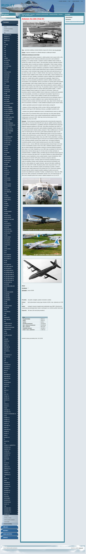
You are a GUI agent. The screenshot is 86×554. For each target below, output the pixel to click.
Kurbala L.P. (6, 431)
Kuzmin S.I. (6, 433)
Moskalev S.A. (7, 454)
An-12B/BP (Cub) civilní (9, 117)
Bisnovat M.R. (7, 350)
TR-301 (5, 331)
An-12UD (6, 150)
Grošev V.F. (6, 380)
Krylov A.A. (6, 427)
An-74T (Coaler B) (7, 268)
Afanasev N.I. (7, 36)
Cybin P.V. (6, 362)
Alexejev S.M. (7, 38)
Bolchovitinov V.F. (8, 354)
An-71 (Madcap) (7, 254)
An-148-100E (6, 295)
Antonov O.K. (7, 40)
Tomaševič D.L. (7, 500)
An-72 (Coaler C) (7, 258)
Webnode (81, 548)
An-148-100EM (7, 299)
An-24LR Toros (7, 172)
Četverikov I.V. (7, 366)
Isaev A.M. (6, 394)
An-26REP (6, 213)
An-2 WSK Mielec (7, 66)
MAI (5, 443)
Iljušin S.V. (6, 390)
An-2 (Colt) (6, 62)
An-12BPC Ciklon (7, 132)
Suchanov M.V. (7, 486)
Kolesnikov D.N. (7, 411)
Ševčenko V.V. (7, 492)
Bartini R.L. (6, 343)
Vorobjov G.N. (7, 513)
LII (4, 439)
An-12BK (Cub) (7, 121)
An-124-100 (6, 284)
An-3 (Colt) (6, 79)
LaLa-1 (5, 315)
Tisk (69, 1)
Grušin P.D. (6, 384)
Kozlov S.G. (6, 423)
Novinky (5, 530)
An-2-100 (6, 68)
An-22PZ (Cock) (7, 160)
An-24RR (5, 176)
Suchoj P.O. (6, 488)
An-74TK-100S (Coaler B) (9, 276)
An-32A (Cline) (7, 242)
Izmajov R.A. (6, 396)
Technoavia (6, 496)
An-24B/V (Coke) (7, 166)
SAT (4, 476)
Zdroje (5, 537)
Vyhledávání (5, 14)
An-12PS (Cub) (7, 142)
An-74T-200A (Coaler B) (9, 272)
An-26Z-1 (6, 221)
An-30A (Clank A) (7, 225)
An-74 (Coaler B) (7, 264)
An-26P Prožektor (8, 211)
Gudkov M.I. (6, 386)
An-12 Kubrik (7, 101)
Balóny (5, 26)
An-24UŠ (6, 187)
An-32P (5, 246)
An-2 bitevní (6, 64)
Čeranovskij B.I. (7, 364)
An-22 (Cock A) (7, 156)
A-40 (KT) (6, 58)
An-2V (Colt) (6, 77)
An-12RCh (6, 146)
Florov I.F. (6, 370)
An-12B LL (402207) (8, 119)
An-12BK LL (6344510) (8, 123)
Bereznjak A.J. (7, 346)
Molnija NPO (6, 451)
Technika (32, 14)
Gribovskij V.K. (7, 376)
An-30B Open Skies (8, 231)
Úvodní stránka (25, 14)
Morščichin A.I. (7, 452)
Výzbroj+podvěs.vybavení (9, 519)
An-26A (5, 193)
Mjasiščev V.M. (7, 449)
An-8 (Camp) (6, 85)
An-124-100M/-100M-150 (9, 286)
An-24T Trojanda (7, 185)
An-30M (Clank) (7, 236)
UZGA (5, 506)
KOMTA (5, 415)
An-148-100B (6, 293)
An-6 (5, 83)
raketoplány (6, 515)
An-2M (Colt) (6, 75)
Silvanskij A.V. (7, 482)
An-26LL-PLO (6, 205)
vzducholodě (6, 521)
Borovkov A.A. (7, 356)
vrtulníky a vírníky (7, 517)
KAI (4, 401)
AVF (4, 337)
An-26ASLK (6, 195)
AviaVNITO (6, 339)
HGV (5, 32)
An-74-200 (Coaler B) (8, 266)
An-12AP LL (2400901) (8, 111)
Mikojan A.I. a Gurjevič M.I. (10, 445)
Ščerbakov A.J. (7, 490)
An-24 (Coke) (6, 162)
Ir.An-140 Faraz (7, 311)
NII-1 (5, 460)
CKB (5, 360)
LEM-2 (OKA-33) (7, 319)
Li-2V (5, 321)
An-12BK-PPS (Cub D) (8, 128)
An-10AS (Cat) (7, 91)
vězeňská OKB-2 (7, 509)
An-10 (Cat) (6, 87)
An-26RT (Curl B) (7, 215)
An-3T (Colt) (6, 81)
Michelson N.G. (7, 447)
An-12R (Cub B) (7, 144)
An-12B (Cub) (7, 115)
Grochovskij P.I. (7, 382)
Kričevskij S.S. (7, 425)
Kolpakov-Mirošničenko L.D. (10, 413)
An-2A (5, 70)
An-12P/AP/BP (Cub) (8, 136)
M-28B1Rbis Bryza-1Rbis (9, 327)
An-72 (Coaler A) (7, 256)
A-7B (5, 46)
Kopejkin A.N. (7, 417)
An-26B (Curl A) (7, 197)
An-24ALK (6, 164)
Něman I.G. (6, 456)
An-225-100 (6, 307)
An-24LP (5, 168)
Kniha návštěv (7, 534)
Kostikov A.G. (7, 421)
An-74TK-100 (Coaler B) (9, 274)
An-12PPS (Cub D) (8, 140)
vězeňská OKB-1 (7, 507)
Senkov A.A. (6, 478)
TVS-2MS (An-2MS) (8, 335)
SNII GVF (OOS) (7, 484)
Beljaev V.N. (6, 344)
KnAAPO (5, 407)
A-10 (5, 50)
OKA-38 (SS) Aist (7, 329)
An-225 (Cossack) (8, 305)
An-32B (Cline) (7, 244)
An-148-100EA (7, 297)
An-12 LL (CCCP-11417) (8, 103)
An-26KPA (6, 203)
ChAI (5, 388)
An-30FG (5, 235)
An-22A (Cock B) (7, 158)
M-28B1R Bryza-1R (8, 325)
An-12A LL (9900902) (8, 107)
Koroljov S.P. (7, 419)
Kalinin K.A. (6, 403)
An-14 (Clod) (6, 152)
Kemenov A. (6, 405)
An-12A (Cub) (7, 105)
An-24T (5, 181)
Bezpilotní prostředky (8, 28)
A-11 (5, 52)
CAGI (5, 358)
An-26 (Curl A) (7, 189)
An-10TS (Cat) (7, 97)
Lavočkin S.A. (7, 437)
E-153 (5, 313)
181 (5, 42)
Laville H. (6, 435)
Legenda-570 (6, 317)
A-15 (5, 56)
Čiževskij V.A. (7, 368)
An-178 (5, 303)
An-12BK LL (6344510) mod (9, 125)
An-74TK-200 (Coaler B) (9, 278)
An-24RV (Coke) (7, 180)
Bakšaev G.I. (6, 341)
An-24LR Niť (6, 170)
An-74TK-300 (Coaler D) (9, 280)
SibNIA (5, 480)
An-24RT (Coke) (7, 178)
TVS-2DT (5, 333)
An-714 (5, 309)
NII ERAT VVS (6, 462)
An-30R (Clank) (7, 238)
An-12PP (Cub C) (7, 138)
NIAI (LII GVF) (6, 458)
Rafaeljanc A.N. (7, 472)
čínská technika (8, 523)
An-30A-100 (6, 227)
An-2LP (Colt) (6, 73)
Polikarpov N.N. (7, 468)
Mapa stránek (75, 1)
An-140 (5, 289)
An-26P (5, 209)
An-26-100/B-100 (7, 191)
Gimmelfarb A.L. (7, 374)
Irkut (5, 392)
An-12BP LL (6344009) (8, 130)
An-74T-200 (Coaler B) (8, 270)
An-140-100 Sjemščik (8, 291)
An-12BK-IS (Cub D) (8, 126)
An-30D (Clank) (7, 233)
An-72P (5, 260)
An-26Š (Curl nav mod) (9, 219)
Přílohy (5, 527)
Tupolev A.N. (6, 504)
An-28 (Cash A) (7, 223)
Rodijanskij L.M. (7, 474)
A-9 (4, 48)
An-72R (5, 262)
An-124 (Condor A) (8, 282)
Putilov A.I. (6, 470)
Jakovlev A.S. (7, 399)
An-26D (5, 201)
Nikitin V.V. (6, 464)
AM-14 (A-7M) (7, 60)
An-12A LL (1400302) (8, 109)
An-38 (5, 250)
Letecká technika (53, 14)
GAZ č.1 (5, 372)
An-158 (5, 301)
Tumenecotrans (7, 502)
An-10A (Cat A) (7, 89)
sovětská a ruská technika (42, 14)
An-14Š (5, 154)
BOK (5, 352)
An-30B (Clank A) (7, 229)
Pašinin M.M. (7, 466)
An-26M (5, 207)
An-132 (5, 288)
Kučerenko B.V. (7, 429)
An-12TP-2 (6, 148)
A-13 (5, 54)
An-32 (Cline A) (7, 240)
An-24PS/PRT (6, 174)
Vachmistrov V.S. (7, 511)
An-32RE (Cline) (7, 248)
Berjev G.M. (6, 348)
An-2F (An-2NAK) (7, 71)
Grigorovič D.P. (7, 378)
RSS (82, 1)
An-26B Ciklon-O (7, 199)
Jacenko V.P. (6, 398)
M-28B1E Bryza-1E (8, 323)
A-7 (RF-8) (6, 44)
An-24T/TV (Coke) (7, 183)
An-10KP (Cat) (7, 95)
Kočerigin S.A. (7, 409)
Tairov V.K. (6, 494)
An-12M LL (6, 134)
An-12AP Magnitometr (8, 113)
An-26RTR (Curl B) (7, 217)
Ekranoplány (6, 30)
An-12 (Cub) (6, 99)
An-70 (5, 252)
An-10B (5, 93)
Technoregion (7, 498)
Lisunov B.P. (6, 441)
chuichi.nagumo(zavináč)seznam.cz (75, 21)
